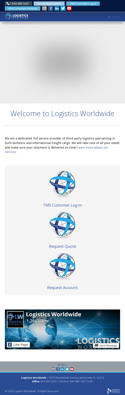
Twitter (63, 8)
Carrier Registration (49, 3)
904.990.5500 (48, 381)
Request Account (62, 287)
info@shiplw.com (44, 8)
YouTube (69, 8)
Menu (116, 17)
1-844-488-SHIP (19, 3)
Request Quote (62, 246)
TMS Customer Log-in (83, 3)
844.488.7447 (78, 381)
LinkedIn (56, 8)
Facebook (50, 8)
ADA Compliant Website (22, 8)
